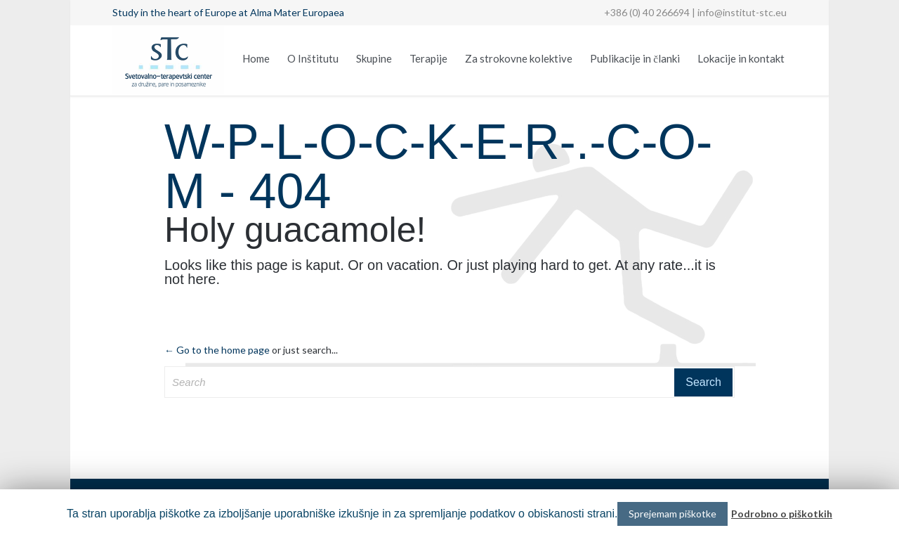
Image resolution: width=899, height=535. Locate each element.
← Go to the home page (217, 350)
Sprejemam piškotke (672, 514)
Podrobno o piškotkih (781, 514)
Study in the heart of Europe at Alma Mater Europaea (228, 12)
